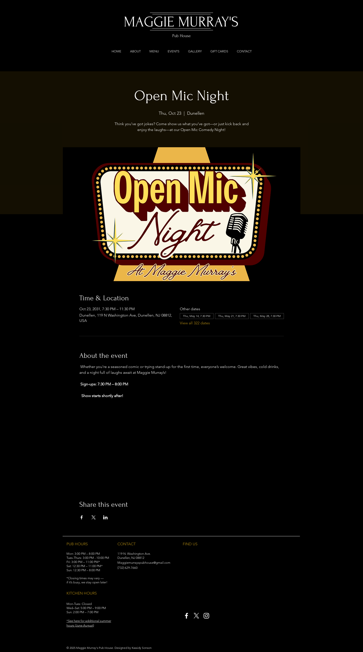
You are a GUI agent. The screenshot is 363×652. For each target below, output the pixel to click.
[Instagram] (206, 615)
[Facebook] (186, 615)
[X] (196, 615)
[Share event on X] (93, 517)
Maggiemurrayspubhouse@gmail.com (143, 562)
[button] (83, 621)
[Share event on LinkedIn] (105, 517)
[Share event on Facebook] (81, 517)
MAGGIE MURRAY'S (181, 22)
